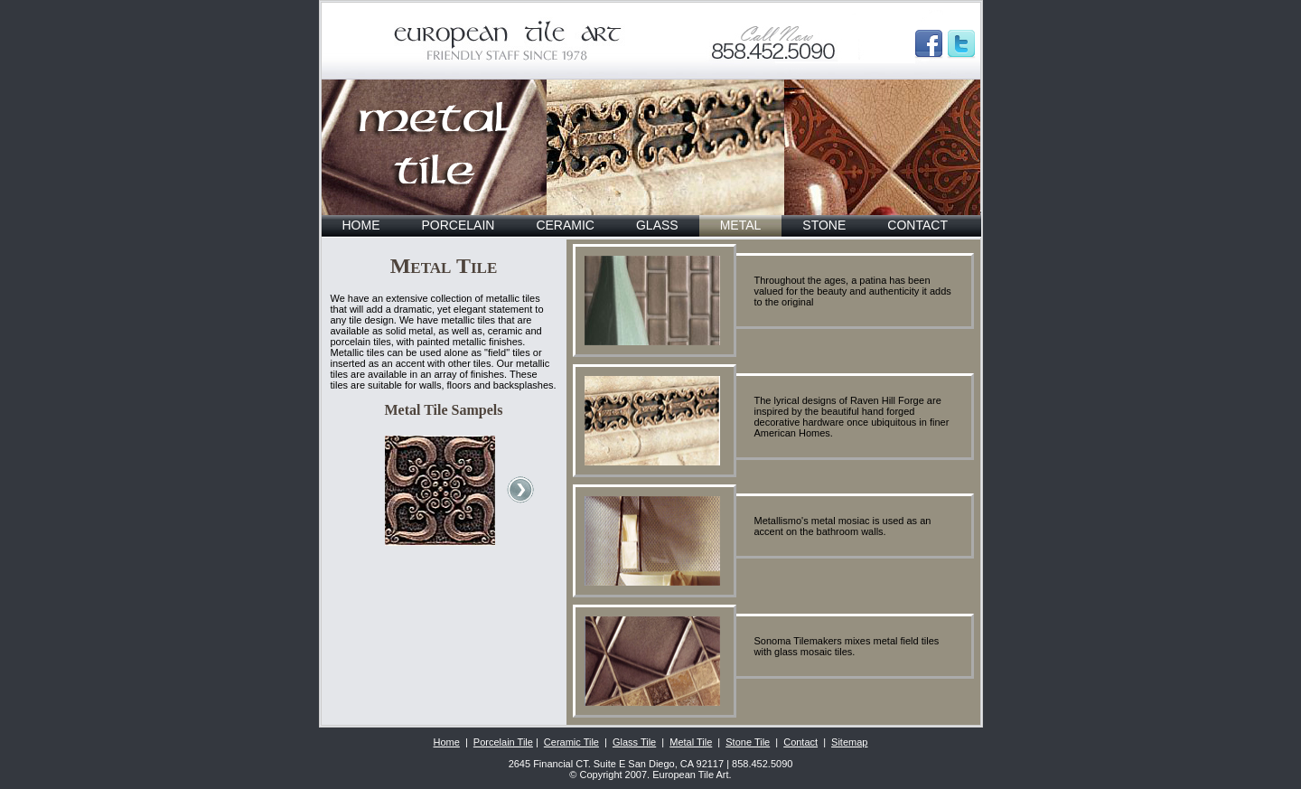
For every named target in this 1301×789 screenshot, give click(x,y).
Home (447, 742)
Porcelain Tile (503, 742)
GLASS (657, 225)
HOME (361, 225)
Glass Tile (634, 742)
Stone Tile (747, 742)
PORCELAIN (458, 225)
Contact (800, 742)
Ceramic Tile (571, 742)
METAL (741, 225)
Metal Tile (690, 742)
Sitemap (849, 742)
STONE (824, 225)
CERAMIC (565, 225)
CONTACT (917, 225)
